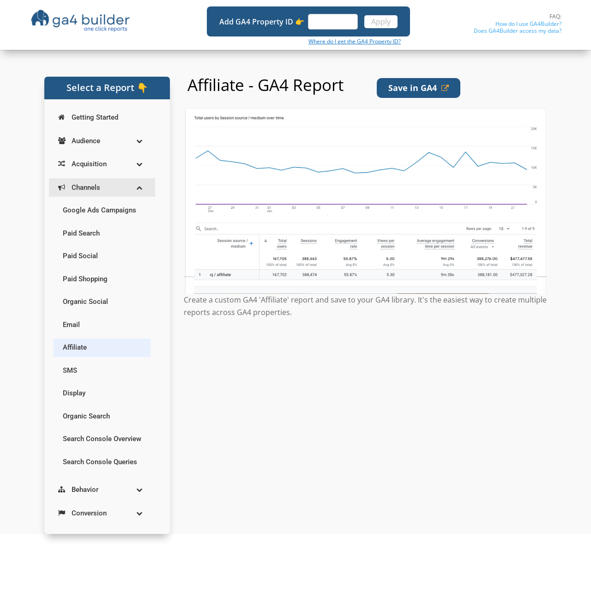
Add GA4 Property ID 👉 (262, 22)
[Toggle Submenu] (139, 141)
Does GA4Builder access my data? (517, 31)
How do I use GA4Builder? (528, 24)
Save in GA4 (418, 87)
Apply (381, 22)
